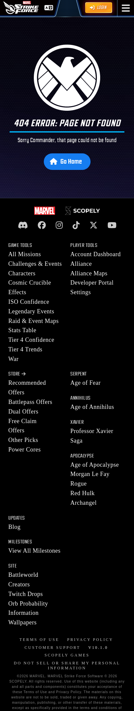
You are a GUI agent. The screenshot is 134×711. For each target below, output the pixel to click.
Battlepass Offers (30, 402)
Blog (14, 527)
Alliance (81, 263)
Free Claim (22, 421)
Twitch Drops (25, 594)
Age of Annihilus (92, 407)
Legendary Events (31, 311)
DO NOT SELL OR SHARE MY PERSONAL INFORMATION (67, 666)
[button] (126, 8)
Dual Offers (23, 411)
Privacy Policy (90, 639)
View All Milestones (34, 550)
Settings (80, 292)
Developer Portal (91, 282)
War (13, 359)
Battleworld (23, 575)
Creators (19, 584)
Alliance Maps (88, 273)
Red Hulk (82, 493)
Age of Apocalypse (94, 464)
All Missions (24, 254)
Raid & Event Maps (33, 321)
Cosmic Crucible (29, 282)
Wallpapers (22, 622)
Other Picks (23, 440)
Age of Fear (85, 382)
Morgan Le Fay (89, 474)
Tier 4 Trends (25, 349)
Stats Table (22, 330)
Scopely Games (67, 655)
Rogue (78, 483)
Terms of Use (39, 639)
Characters (21, 273)
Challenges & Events (35, 263)
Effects (17, 292)
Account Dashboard (95, 254)
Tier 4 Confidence (31, 339)
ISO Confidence (28, 301)
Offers (16, 430)
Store (17, 374)
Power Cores (24, 449)
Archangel (83, 502)
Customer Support (52, 647)
